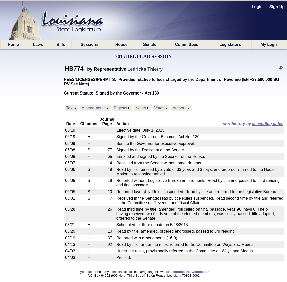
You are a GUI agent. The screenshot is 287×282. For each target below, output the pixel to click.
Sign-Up (277, 7)
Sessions (89, 44)
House (121, 44)
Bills (61, 44)
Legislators (230, 44)
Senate (149, 44)
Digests (120, 108)
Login (257, 7)
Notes (140, 108)
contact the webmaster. (191, 272)
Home (13, 44)
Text (69, 108)
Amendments (93, 108)
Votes (159, 108)
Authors (179, 108)
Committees (186, 44)
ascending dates (267, 124)
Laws (38, 44)
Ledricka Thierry (145, 69)
